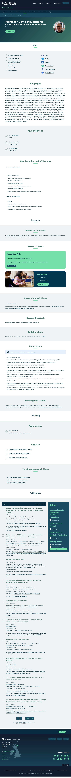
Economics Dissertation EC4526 (18, 458)
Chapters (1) (55, 521)
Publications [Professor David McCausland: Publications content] (35, 494)
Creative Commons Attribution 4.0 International (21, 309)
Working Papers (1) (57, 545)
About (41, 3)
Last (32, 719)
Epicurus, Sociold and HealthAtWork (51, 408)
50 (21, 724)
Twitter (47, 59)
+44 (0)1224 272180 (13, 58)
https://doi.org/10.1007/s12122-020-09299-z (27, 594)
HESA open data (55, 307)
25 (19, 724)
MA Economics (13, 431)
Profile (23, 15)
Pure (46, 55)
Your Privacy (21, 771)
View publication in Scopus (19, 531)
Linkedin (47, 62)
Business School (8, 8)
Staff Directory (5, 761)
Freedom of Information (61, 771)
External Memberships (13, 196)
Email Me (11, 266)
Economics (32, 353)
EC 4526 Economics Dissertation (16, 483)
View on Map (11, 67)
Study (35, 3)
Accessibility (28, 771)
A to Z (3, 757)
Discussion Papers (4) (58, 548)
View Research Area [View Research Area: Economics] (44, 285)
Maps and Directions (6, 759)
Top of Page (65, 766)
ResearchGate (49, 66)
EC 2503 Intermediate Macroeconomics (18, 478)
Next (28, 719)
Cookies (34, 771)
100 (24, 724)
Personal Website (50, 69)
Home (3, 15)
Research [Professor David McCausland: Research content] (35, 220)
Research (49, 3)
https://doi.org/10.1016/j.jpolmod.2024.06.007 (27, 524)
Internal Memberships (13, 167)
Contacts (4, 755)
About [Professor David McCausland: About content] (35, 45)
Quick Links (58, 3)
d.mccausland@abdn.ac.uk (15, 55)
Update (61, 733)
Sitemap (66, 740)
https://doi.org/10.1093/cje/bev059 (24, 692)
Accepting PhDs (11, 31)
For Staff (58, 740)
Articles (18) (55, 539)
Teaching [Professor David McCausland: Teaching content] (35, 416)
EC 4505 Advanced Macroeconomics (17, 481)
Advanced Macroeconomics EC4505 (19, 454)
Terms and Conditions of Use (10, 771)
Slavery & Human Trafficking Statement (46, 771)
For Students (49, 740)
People (18, 15)
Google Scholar (49, 73)
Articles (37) (55, 530)
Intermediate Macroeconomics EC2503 (20, 450)
